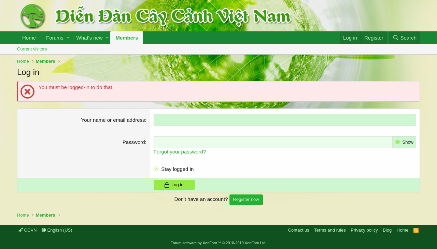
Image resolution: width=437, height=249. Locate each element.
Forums (55, 38)
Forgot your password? (180, 152)
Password (134, 142)
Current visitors (32, 49)
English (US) (57, 230)
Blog (387, 230)
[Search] (404, 37)
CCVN (27, 230)
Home (29, 38)
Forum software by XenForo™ (219, 243)
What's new (89, 38)
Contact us (298, 230)
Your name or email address (113, 120)
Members (126, 38)
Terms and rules (330, 230)
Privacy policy (364, 230)
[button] (68, 37)
